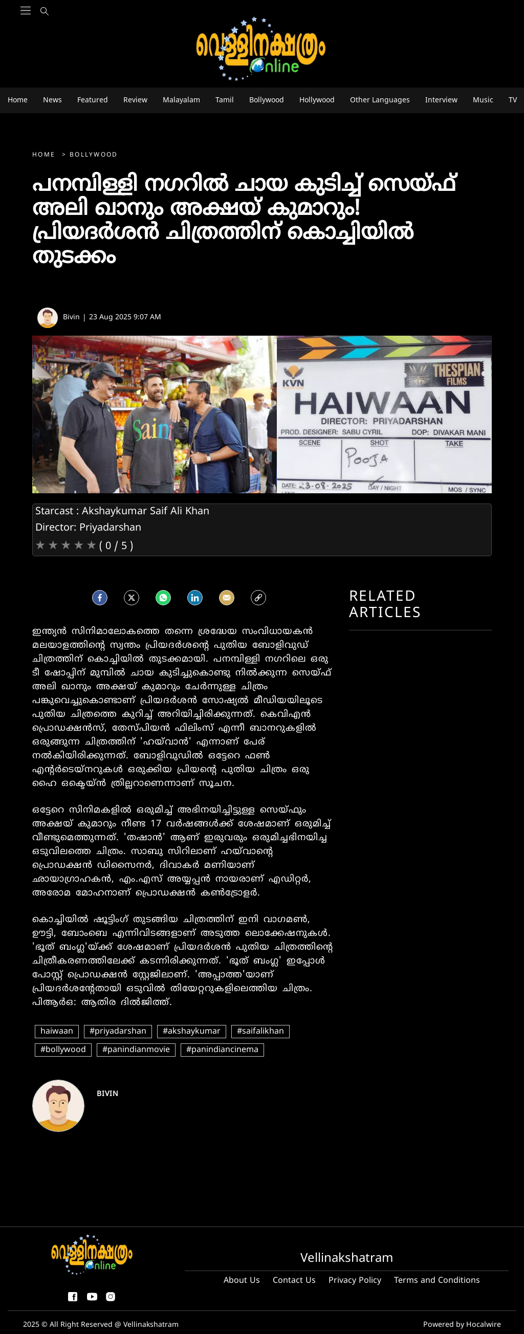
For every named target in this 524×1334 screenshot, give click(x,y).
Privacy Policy (355, 1281)
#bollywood (63, 1050)
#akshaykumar (192, 1031)
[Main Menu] (25, 31)
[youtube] (92, 1301)
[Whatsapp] (163, 597)
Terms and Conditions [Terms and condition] (437, 1281)
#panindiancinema (222, 1050)
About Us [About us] (242, 1281)
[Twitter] (131, 597)
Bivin (108, 1094)
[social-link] (258, 597)
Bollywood (94, 155)
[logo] (262, 49)
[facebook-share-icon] (73, 1301)
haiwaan (56, 1031)
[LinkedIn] (195, 597)
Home (45, 155)
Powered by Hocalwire (463, 1325)
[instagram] (110, 1301)
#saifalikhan (260, 1031)
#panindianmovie (136, 1050)
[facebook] (99, 597)
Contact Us (294, 1281)
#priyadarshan (118, 1031)
